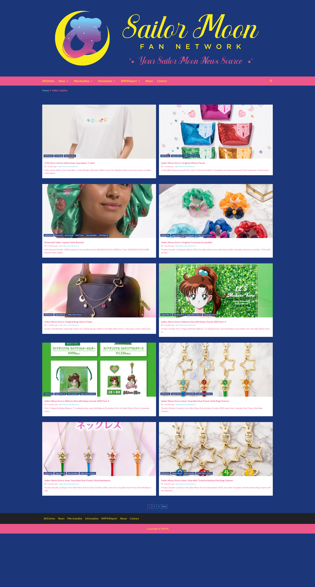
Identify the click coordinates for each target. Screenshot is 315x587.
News (64, 81)
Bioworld (59, 235)
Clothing (58, 156)
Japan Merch (177, 156)
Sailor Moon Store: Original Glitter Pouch (183, 163)
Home (45, 90)
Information (107, 81)
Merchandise (84, 81)
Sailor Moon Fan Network (68, 166)
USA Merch (103, 235)
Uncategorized (210, 315)
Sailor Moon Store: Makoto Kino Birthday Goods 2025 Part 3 (193, 321)
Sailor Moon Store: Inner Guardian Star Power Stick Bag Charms (195, 401)
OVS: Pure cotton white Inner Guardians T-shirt (69, 163)
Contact (162, 81)
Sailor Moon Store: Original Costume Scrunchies (186, 242)
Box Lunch (69, 235)
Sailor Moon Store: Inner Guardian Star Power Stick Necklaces (77, 480)
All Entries (48, 81)
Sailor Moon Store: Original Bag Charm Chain (68, 321)
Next (164, 506)
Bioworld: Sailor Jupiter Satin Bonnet (64, 242)
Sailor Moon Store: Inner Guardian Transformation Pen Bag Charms (197, 480)
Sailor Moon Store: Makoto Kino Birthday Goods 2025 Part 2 (76, 401)
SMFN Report (131, 81)
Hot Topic (80, 235)
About (149, 81)
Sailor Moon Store (191, 156)
